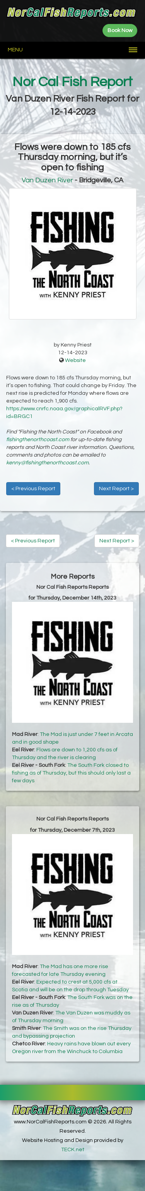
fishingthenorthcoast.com (37, 439)
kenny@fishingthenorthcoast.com (47, 463)
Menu (15, 50)
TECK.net (72, 1149)
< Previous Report (33, 488)
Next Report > (116, 488)
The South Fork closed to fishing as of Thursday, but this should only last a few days (71, 773)
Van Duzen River (47, 180)
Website (75, 360)
